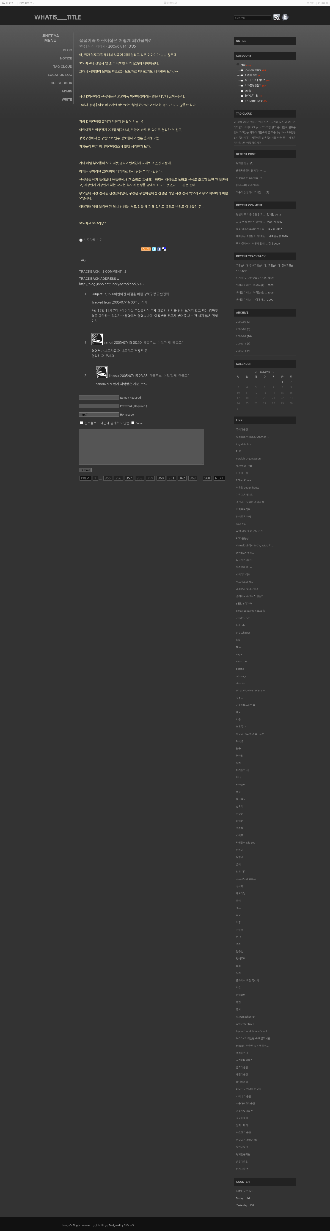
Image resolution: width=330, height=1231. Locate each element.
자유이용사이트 (244, 495)
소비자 (247, 127)
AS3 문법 (241, 524)
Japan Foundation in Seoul (251, 1031)
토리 (238, 966)
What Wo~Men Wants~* (251, 690)
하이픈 (254, 122)
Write (67, 99)
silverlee (240, 683)
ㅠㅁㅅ (239, 698)
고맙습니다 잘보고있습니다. (251, 265)
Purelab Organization (248, 458)
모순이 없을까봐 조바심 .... (250, 192)
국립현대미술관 (244, 1060)
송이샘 (239, 821)
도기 (266, 122)
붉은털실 (240, 799)
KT (253, 127)
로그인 (310, 3)
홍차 (238, 1009)
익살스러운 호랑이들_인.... (250, 178)
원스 (281, 122)
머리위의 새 (242, 770)
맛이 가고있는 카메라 (245, 132)
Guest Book (61, 83)
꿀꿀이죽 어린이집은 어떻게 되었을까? (115, 40)
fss (271, 122)
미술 (279, 138)
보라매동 (246, 143)
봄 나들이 (282, 127)
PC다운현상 (242, 538)
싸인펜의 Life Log (245, 842)
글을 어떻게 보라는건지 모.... (251, 229)
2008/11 (241, 351)
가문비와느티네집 (245, 705)
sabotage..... (243, 676)
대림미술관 (242, 1074)
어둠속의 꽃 (264, 132)
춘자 (238, 944)
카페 (275, 122)
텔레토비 (240, 958)
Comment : (115, 271)
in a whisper (243, 633)
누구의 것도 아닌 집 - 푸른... (251, 734)
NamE (239, 647)
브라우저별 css (244, 567)
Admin (67, 91)
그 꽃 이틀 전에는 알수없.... (251, 222)
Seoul (284, 132)
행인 (238, 1002)
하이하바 (240, 995)
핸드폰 (292, 127)
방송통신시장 (269, 138)
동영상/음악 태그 (245, 553)
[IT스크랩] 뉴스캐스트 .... (249, 185)
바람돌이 (240, 785)
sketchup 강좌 (244, 466)
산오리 (239, 806)
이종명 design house (247, 487)
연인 (260, 122)
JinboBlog (101, 1225)
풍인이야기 (244, 138)
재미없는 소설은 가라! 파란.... (252, 236)
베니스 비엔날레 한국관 (248, 1089)
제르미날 (240, 893)
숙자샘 (239, 828)
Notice (66, 58)
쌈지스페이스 (243, 1125)
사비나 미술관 (243, 1096)
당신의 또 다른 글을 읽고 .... (251, 214)
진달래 (239, 930)
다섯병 (239, 741)
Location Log (60, 75)
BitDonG (129, 1225)
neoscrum (242, 661)
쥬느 (238, 908)
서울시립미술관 (244, 1111)
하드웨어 (256, 143)
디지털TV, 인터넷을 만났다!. (251, 278)
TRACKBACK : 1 (92, 271)
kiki (238, 640)
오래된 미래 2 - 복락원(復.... (251, 285)
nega (239, 654)
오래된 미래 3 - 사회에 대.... (251, 299)
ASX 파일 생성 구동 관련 (249, 531)
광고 (274, 127)
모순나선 (275, 132)
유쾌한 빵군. (242, 163)
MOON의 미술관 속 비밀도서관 (253, 1038)
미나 (238, 777)
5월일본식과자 (244, 603)
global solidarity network (250, 611)
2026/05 (265, 372)
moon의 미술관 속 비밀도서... (252, 1046)
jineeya (114, 375)
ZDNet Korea (243, 480)
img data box (243, 444)
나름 (238, 719)
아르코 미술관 (243, 1133)
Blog (67, 50)
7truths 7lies (243, 618)
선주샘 (239, 814)
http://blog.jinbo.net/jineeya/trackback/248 (111, 284)
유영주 (239, 857)
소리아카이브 (243, 574)
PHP (238, 451)
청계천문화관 (243, 1154)
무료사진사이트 (244, 560)
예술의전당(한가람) (246, 1140)
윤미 (238, 864)
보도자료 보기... (95, 240)
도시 (285, 138)
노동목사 (240, 727)
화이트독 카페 (243, 517)
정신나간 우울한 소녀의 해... (251, 502)
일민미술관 (242, 1147)
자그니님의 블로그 (246, 879)
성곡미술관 (242, 1118)
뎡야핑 (239, 756)
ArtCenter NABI (245, 1024)
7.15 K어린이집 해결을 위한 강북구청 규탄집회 (136, 294)
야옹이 (239, 850)
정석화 (239, 886)
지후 (238, 922)
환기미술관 (242, 1169)
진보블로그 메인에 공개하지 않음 (107, 423)
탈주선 (239, 951)
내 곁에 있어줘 (242, 122)
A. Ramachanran (246, 1017)
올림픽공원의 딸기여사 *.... (251, 170)
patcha (240, 669)
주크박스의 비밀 (244, 582)
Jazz (258, 127)
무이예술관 (242, 429)
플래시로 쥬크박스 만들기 (250, 596)
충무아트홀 (242, 1162)
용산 (290, 122)
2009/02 (241, 329)
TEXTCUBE (242, 473)
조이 (238, 901)
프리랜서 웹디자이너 (247, 589)
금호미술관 (242, 1067)
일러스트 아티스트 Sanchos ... (252, 437)
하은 (238, 987)
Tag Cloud (62, 66)
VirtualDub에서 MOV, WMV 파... (255, 545)
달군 (238, 748)
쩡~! (238, 937)
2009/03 (241, 322)
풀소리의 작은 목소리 (247, 980)
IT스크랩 (266, 127)
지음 (238, 915)
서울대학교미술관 (245, 1103)
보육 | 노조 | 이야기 (92, 46)
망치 (238, 763)
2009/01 (241, 336)
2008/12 (241, 343)
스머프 (239, 835)
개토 (238, 712)
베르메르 (256, 138)
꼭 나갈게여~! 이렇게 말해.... (252, 243)
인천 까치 (241, 872)
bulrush (240, 625)
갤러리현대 (242, 1053)
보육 (238, 792)
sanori (108, 342)
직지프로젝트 (243, 509)
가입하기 (323, 3)
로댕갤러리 (242, 1082)
